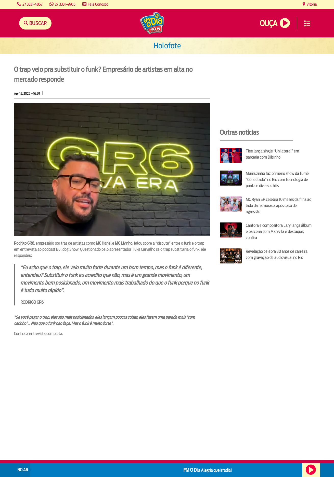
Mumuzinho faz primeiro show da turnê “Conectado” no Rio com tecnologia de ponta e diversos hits (277, 179)
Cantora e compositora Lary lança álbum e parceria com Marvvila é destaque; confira (279, 231)
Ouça (268, 23)
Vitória (311, 4)
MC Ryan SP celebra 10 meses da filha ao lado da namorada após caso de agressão (278, 205)
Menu (307, 23)
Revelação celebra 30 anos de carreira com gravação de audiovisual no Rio (276, 254)
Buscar (37, 23)
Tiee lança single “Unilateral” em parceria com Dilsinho (272, 154)
